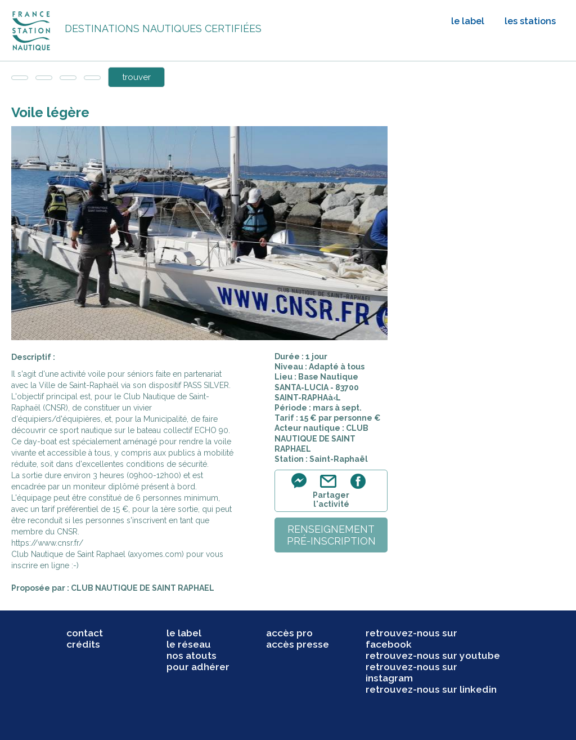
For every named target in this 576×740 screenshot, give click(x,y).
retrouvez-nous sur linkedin (431, 689)
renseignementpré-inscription (331, 535)
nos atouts (191, 655)
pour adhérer (198, 666)
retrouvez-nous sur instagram (411, 672)
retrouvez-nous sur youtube (433, 655)
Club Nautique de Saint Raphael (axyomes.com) (97, 554)
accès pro (289, 633)
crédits (83, 644)
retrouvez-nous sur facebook (411, 638)
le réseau (188, 644)
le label (467, 21)
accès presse (297, 644)
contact (84, 633)
